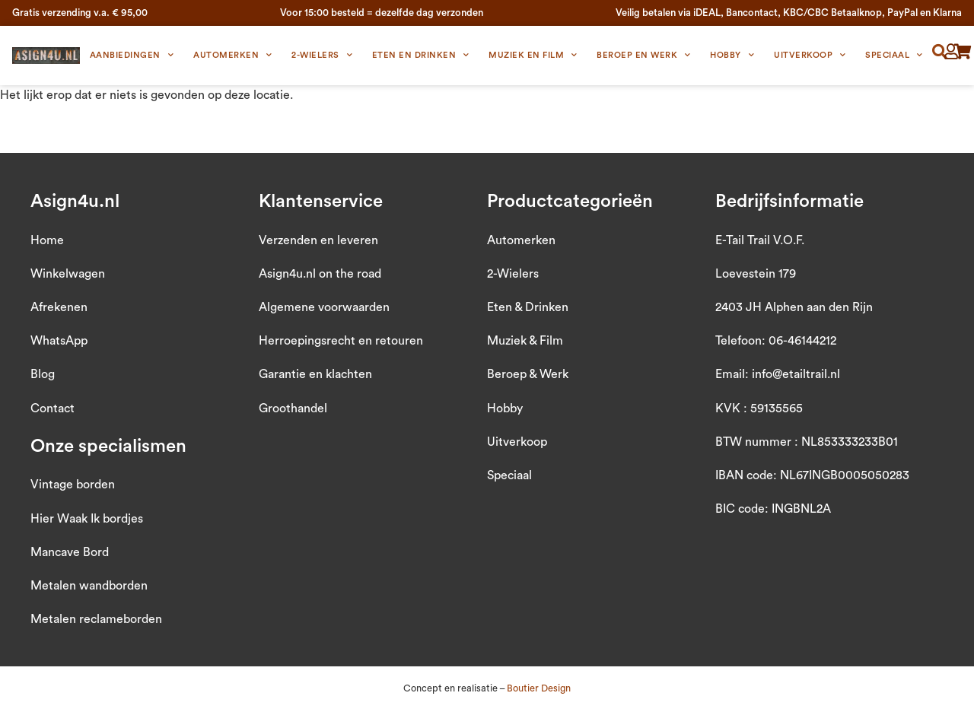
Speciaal (894, 55)
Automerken (232, 55)
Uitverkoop (810, 55)
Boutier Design (539, 688)
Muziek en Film (533, 55)
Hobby (732, 55)
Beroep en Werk (644, 55)
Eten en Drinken (420, 55)
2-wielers (321, 55)
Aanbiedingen (132, 55)
